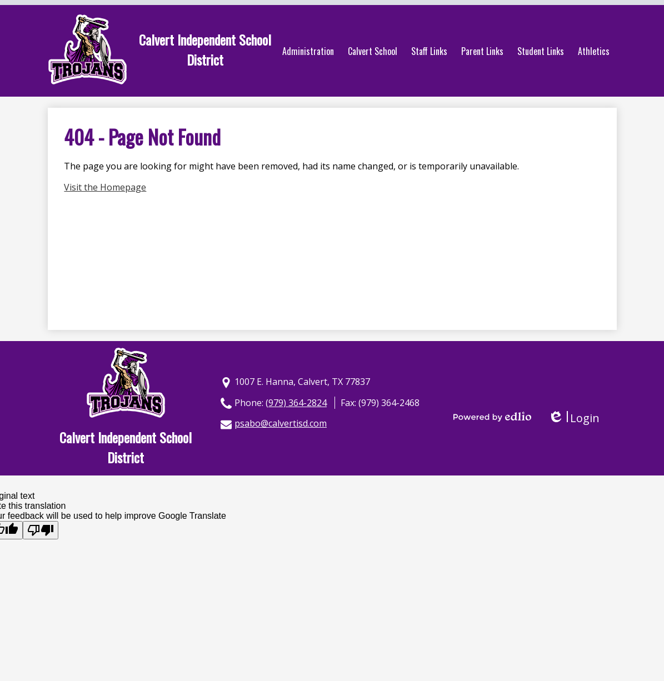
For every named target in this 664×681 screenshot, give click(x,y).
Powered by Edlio (492, 416)
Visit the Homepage (105, 187)
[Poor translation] (40, 530)
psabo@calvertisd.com (280, 423)
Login (574, 418)
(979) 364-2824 (296, 403)
